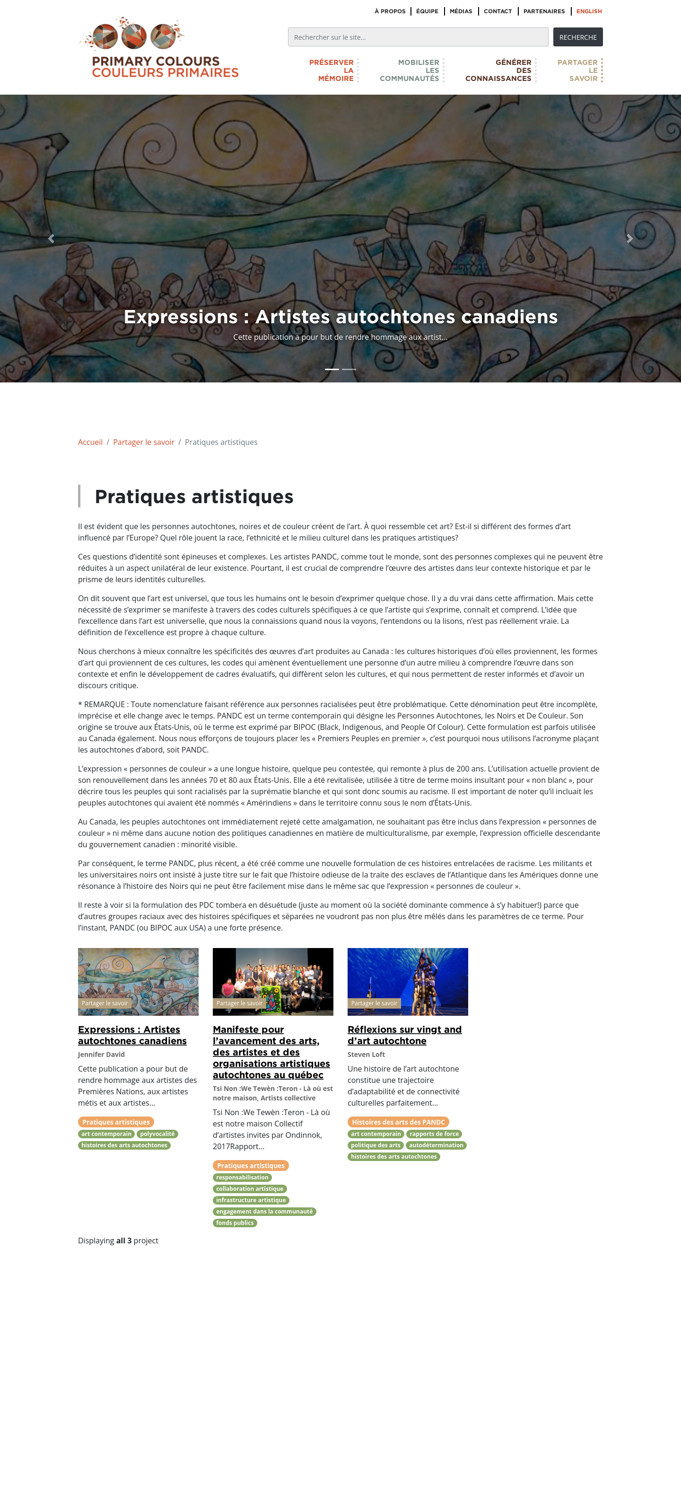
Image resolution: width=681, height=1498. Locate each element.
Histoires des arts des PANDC (398, 1121)
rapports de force (434, 1134)
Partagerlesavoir (578, 70)
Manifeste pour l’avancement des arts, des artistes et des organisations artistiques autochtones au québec (271, 1052)
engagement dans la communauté (264, 1211)
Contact (498, 11)
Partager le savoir (144, 442)
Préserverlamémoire (331, 70)
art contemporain (106, 1134)
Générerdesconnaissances (498, 70)
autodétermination (436, 1145)
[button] (51, 238)
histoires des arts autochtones (124, 1145)
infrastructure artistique (251, 1200)
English (589, 11)
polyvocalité (157, 1134)
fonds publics (234, 1223)
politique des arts (376, 1145)
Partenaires (544, 11)
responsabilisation (242, 1177)
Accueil (90, 442)
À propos (390, 11)
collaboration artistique (249, 1189)
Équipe (427, 11)
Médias (461, 11)
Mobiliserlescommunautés (409, 70)
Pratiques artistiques (116, 1121)
